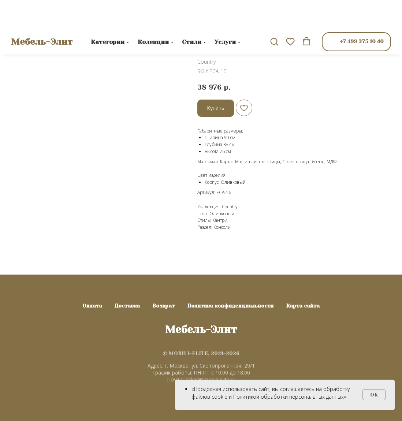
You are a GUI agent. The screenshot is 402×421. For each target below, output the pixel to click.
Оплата (92, 306)
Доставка (127, 306)
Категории (107, 13)
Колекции (153, 13)
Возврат (163, 306)
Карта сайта (303, 306)
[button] (274, 12)
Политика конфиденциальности (230, 306)
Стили (191, 13)
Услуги (225, 13)
